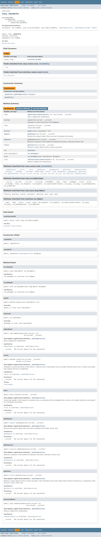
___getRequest (40, 169)
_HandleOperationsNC (82, 28)
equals (30, 131)
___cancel (21, 169)
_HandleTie (8, 94)
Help (40, 2)
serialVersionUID (34, 59)
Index (36, 2)
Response (7, 139)
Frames (24, 5)
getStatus (31, 145)
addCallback (32, 114)
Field (14, 8)
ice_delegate (33, 153)
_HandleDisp (13, 36)
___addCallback (9, 169)
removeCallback (33, 159)
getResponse (32, 139)
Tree (22, 2)
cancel (30, 120)
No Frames (31, 5)
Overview (4, 2)
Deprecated (29, 2)
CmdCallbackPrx (43, 114)
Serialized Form (8, 43)
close (30, 125)
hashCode (31, 150)
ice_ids (36, 173)
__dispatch (8, 171)
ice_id (22, 173)
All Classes (42, 5)
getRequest (32, 134)
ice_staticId (9, 75)
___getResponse (53, 169)
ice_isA (51, 173)
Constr (20, 8)
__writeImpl (28, 171)
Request (7, 134)
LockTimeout (26, 361)
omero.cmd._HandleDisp (16, 21)
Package (11, 2)
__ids (6, 67)
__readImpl (18, 171)
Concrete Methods (40, 108)
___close (29, 169)
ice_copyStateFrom (11, 173)
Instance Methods (23, 108)
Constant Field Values (12, 226)
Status (6, 145)
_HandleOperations (65, 28)
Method (26, 8)
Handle (94, 28)
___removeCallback (79, 169)
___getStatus (65, 169)
